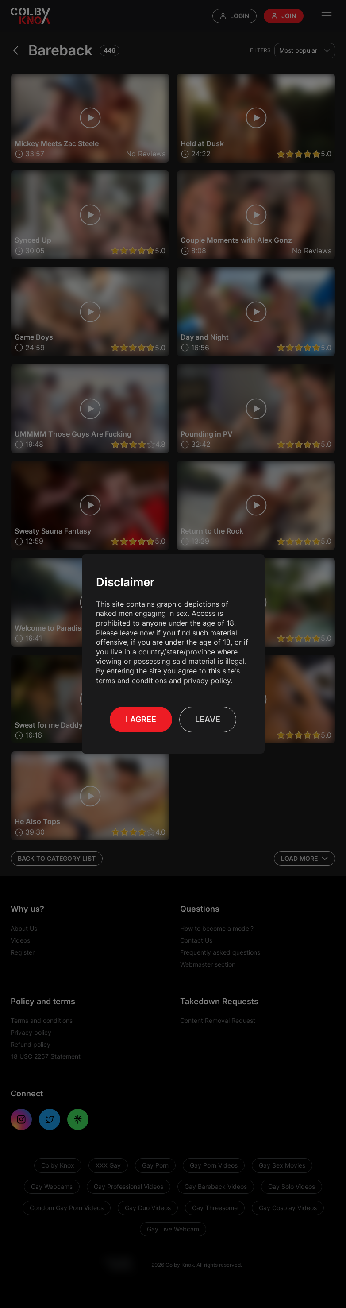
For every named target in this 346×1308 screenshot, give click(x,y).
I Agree (141, 719)
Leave (207, 719)
